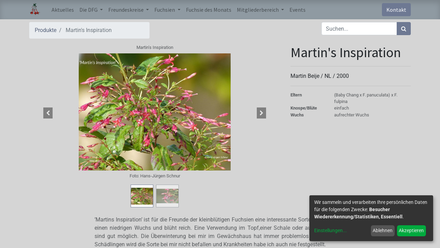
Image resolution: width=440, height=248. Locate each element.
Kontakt (396, 9)
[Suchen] (404, 28)
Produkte (45, 30)
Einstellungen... (330, 230)
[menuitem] (63, 10)
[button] (48, 113)
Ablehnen (383, 230)
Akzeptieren (411, 230)
